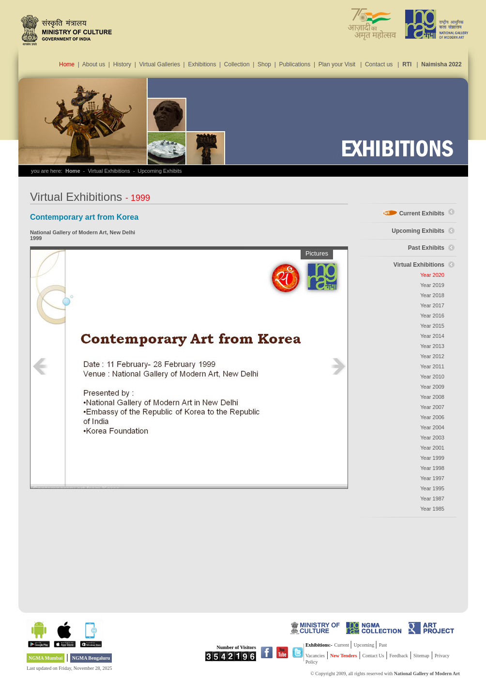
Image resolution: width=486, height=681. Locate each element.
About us (93, 64)
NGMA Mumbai (45, 658)
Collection (237, 64)
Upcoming (365, 645)
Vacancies (315, 655)
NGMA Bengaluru (91, 658)
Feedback (399, 655)
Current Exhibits (421, 213)
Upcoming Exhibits (418, 230)
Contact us (379, 64)
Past (383, 645)
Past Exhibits (426, 247)
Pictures (316, 253)
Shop (264, 64)
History (122, 64)
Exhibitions (202, 64)
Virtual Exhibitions (419, 264)
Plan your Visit (337, 64)
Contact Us (373, 655)
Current (342, 645)
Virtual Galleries (159, 64)
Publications (295, 64)
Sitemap (421, 655)
